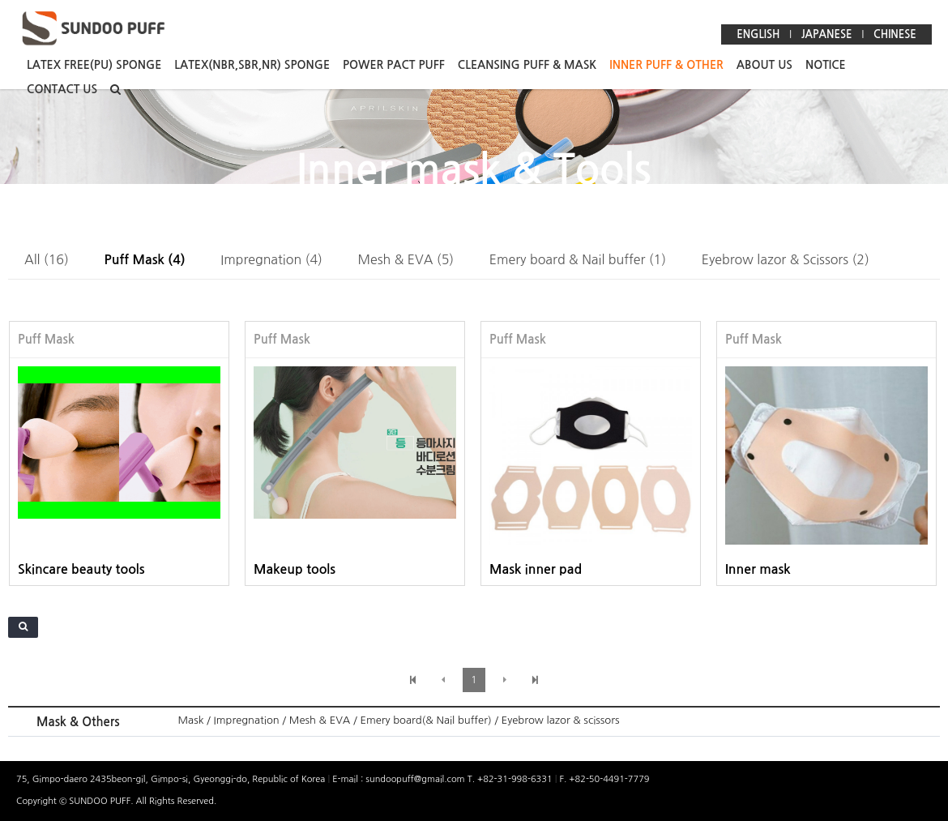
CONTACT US (62, 89)
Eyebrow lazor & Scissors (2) (785, 259)
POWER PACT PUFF (394, 65)
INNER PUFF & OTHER (666, 65)
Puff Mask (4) (145, 260)
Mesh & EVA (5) (406, 259)
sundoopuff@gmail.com (416, 779)
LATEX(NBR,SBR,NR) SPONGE (252, 65)
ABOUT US (764, 65)
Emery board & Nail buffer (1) (577, 259)
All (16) (46, 259)
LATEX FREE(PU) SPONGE (94, 65)
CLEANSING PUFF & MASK (527, 65)
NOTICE (825, 65)
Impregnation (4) (271, 259)
